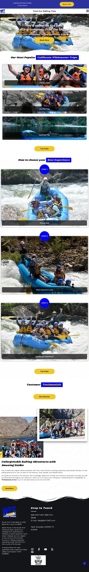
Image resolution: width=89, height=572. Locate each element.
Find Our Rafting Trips (44, 11)
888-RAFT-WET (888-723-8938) (22, 3)
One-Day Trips (44, 109)
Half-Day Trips (44, 83)
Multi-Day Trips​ (44, 135)
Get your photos (22, 5)
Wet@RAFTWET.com (46, 520)
